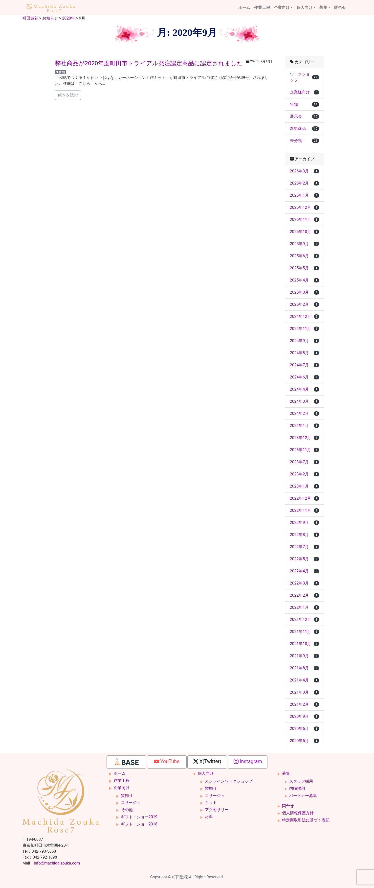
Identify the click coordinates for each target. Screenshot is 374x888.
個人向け (304, 7)
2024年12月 (304, 316)
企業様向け (304, 92)
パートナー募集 (303, 795)
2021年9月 (304, 656)
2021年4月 (304, 680)
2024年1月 (304, 425)
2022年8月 (304, 534)
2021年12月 (304, 619)
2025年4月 (304, 280)
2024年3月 (304, 401)
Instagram (248, 761)
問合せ (340, 7)
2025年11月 (304, 219)
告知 (60, 72)
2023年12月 (304, 437)
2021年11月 (304, 631)
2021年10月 (304, 643)
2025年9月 (304, 243)
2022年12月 (304, 498)
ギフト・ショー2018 (139, 824)
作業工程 (262, 7)
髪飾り (127, 795)
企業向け (282, 7)
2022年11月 (304, 510)
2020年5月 (304, 740)
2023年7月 (304, 462)
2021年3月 (304, 692)
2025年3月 (304, 292)
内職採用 (297, 788)
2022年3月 (304, 583)
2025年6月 (304, 256)
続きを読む (68, 95)
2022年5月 (304, 559)
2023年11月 (304, 449)
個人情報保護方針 (298, 813)
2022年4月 (304, 571)
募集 (323, 7)
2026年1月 (304, 195)
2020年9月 (304, 716)
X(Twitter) (207, 761)
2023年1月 (304, 486)
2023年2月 (304, 474)
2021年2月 (304, 704)
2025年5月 (304, 268)
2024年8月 (304, 353)
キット (211, 802)
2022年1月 (304, 607)
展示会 (304, 116)
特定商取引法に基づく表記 (306, 820)
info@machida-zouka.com (57, 863)
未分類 (304, 140)
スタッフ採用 (301, 781)
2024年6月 (304, 377)
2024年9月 (304, 340)
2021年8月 (304, 668)
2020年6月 (304, 728)
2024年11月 (304, 328)
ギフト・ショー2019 (139, 817)
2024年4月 (304, 389)
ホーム (244, 7)
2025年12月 (304, 207)
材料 (209, 817)
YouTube (166, 761)
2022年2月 (304, 595)
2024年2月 (304, 413)
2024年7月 (304, 365)
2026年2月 (304, 183)
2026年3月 (304, 171)
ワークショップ (304, 77)
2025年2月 (304, 304)
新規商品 (304, 128)
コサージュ (131, 802)
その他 (127, 809)
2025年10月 (304, 231)
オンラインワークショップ (228, 781)
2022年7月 (304, 546)
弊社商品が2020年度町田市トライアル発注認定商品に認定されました (149, 63)
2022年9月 (304, 522)
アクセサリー (217, 809)
